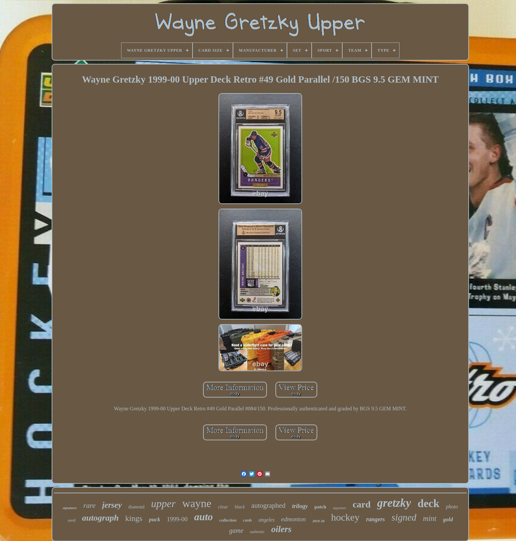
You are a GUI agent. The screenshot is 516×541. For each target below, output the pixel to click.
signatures (70, 508)
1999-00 (177, 519)
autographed (268, 505)
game (236, 530)
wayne (197, 503)
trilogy (300, 506)
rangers (375, 519)
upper (163, 503)
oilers (281, 529)
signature (339, 508)
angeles (266, 520)
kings (133, 518)
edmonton (293, 519)
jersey (112, 505)
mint (429, 518)
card (362, 504)
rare (89, 505)
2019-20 (318, 521)
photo (452, 506)
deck (428, 503)
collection (228, 520)
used (72, 520)
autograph (100, 518)
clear (223, 506)
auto (203, 517)
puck (154, 519)
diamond (136, 506)
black (240, 506)
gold (448, 519)
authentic (257, 531)
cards (247, 520)
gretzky (394, 503)
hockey (345, 517)
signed (404, 517)
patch (320, 506)
